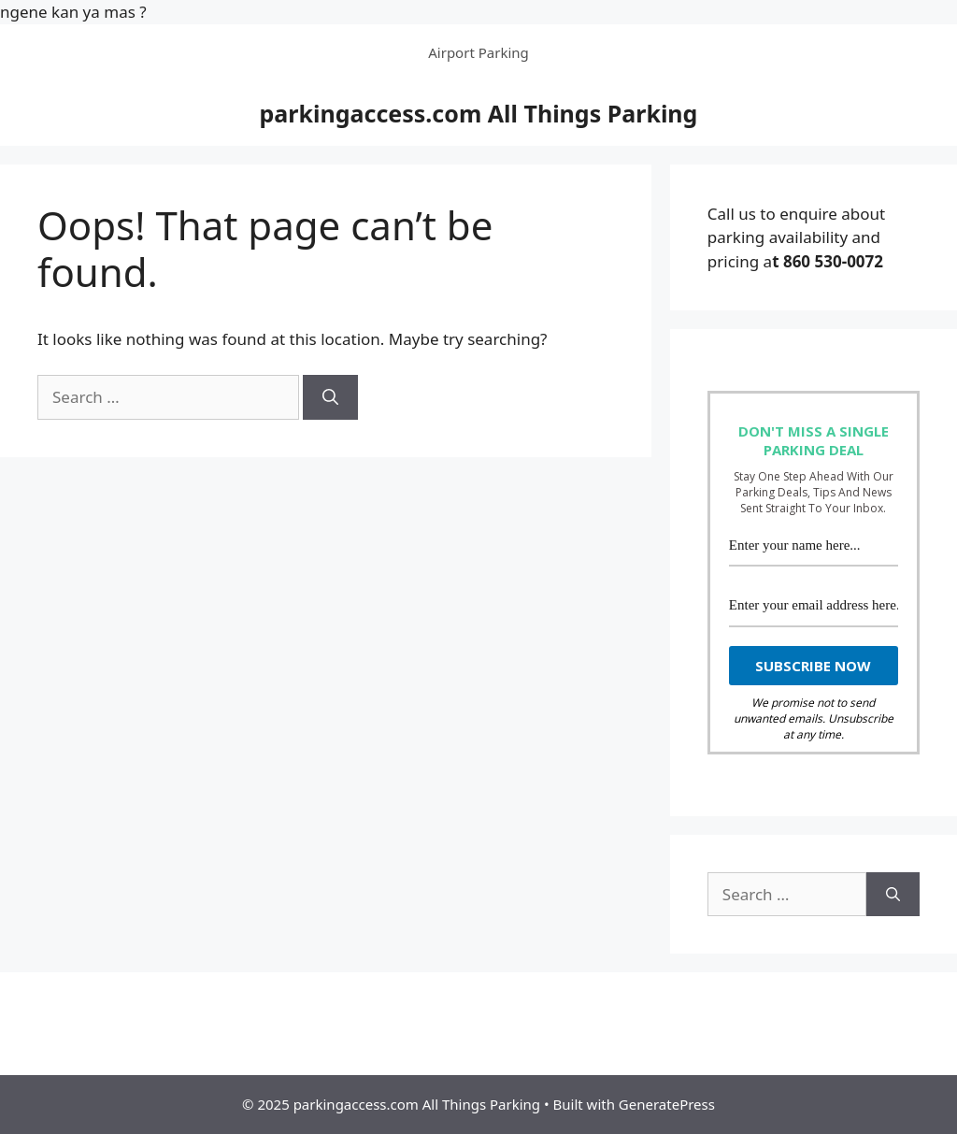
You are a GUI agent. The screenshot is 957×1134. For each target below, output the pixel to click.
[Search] (330, 397)
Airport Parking (478, 52)
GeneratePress (667, 1104)
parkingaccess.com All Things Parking (479, 113)
